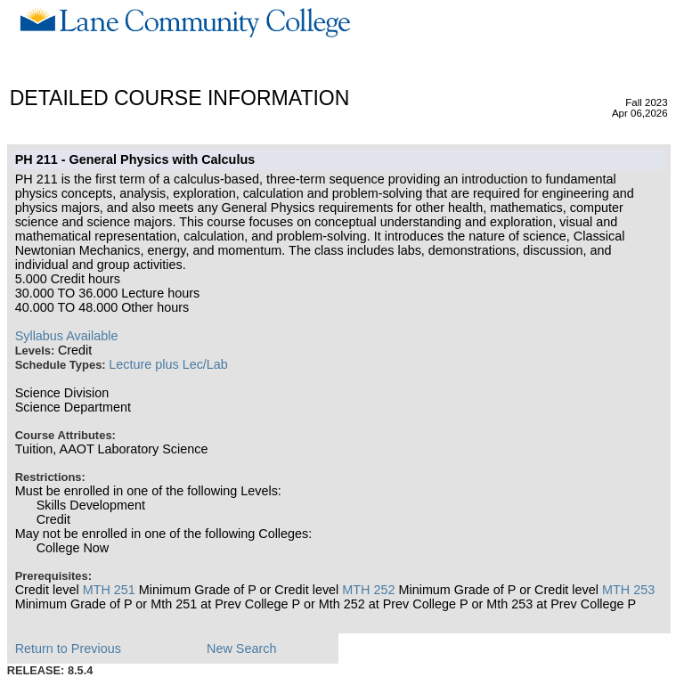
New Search (241, 648)
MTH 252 (368, 590)
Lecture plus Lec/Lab (168, 364)
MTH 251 (109, 590)
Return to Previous (68, 648)
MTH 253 (628, 590)
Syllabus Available (66, 336)
